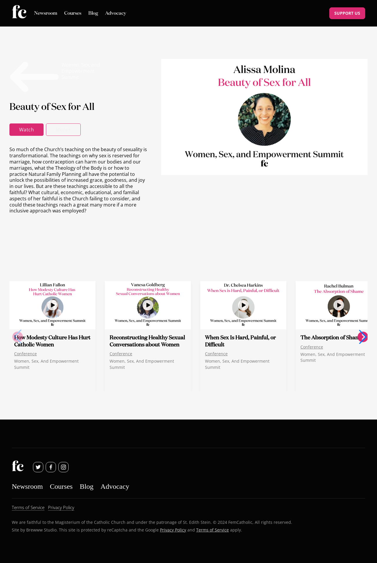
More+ (63, 129)
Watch (26, 129)
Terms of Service (212, 530)
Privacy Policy (173, 530)
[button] (363, 337)
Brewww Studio (41, 530)
